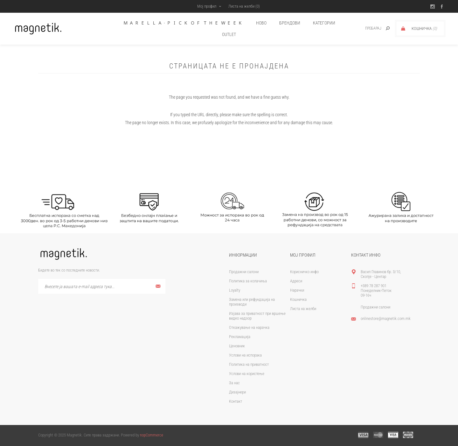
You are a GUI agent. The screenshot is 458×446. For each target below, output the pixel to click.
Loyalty (234, 290)
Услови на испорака (245, 355)
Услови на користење (246, 373)
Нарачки (297, 290)
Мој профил (206, 6)
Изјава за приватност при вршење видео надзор (257, 316)
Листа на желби (303, 308)
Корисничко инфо (304, 271)
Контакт (235, 401)
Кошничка (298, 299)
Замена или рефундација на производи (252, 302)
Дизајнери (237, 392)
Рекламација (239, 336)
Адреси (296, 281)
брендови (289, 22)
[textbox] (366, 28)
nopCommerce (151, 435)
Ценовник (237, 345)
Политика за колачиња (248, 281)
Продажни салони (244, 271)
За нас (234, 382)
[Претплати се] (101, 286)
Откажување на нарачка (249, 327)
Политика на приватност (249, 364)
